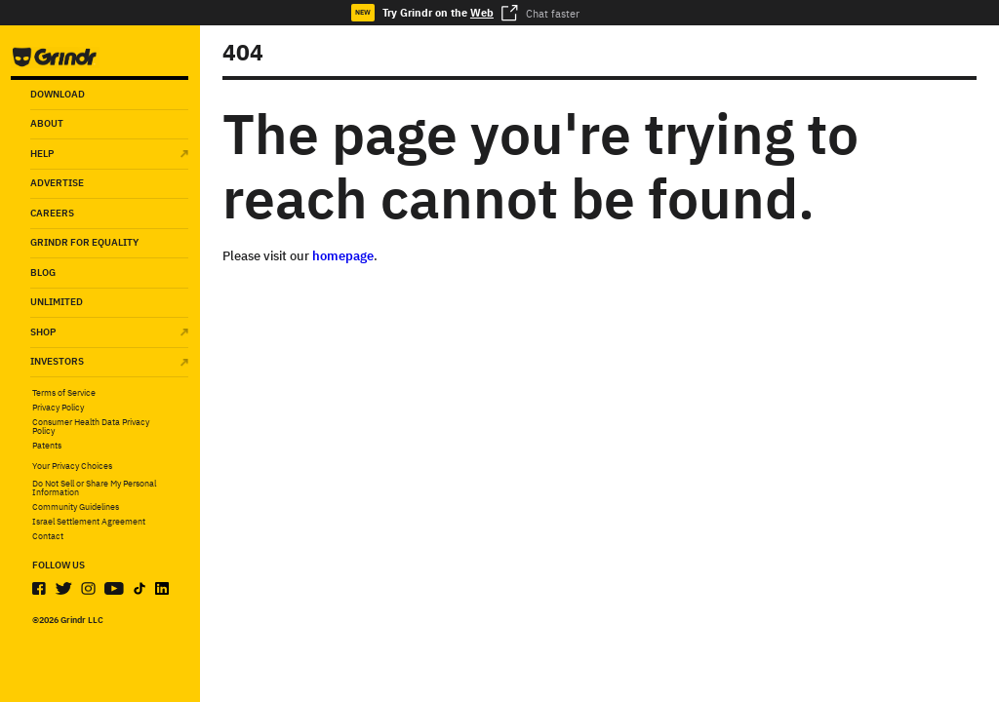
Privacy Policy (58, 408)
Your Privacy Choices (72, 466)
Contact (47, 536)
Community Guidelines (75, 507)
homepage (343, 256)
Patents (46, 446)
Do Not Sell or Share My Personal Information (94, 489)
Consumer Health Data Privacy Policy (90, 427)
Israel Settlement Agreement (88, 522)
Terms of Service (64, 393)
